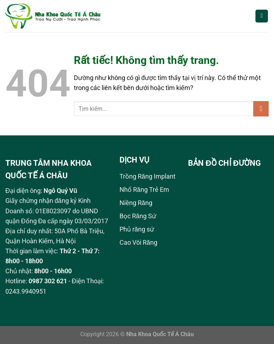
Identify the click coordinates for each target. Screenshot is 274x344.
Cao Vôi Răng (138, 242)
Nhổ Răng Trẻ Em (144, 189)
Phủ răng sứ (137, 229)
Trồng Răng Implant (148, 176)
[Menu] (261, 16)
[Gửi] (261, 108)
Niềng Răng (136, 202)
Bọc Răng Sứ (138, 216)
